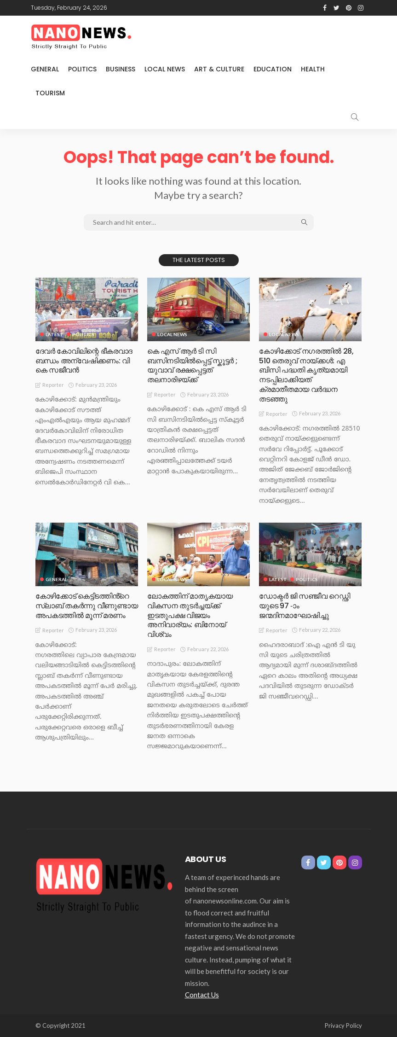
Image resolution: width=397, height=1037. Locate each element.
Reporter (53, 385)
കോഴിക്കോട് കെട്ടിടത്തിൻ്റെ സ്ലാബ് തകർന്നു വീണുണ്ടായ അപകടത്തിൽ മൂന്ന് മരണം (86, 606)
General (45, 69)
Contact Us (202, 994)
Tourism (50, 93)
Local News (164, 69)
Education (272, 69)
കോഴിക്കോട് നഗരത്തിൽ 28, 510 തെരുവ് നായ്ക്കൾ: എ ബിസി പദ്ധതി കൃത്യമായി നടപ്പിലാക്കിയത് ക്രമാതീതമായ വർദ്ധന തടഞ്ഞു (306, 375)
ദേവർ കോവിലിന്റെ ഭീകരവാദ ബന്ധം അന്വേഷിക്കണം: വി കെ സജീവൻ (83, 361)
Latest (54, 334)
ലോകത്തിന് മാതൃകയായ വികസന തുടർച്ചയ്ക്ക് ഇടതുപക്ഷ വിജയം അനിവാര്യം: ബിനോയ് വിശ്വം (190, 615)
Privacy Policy (343, 1025)
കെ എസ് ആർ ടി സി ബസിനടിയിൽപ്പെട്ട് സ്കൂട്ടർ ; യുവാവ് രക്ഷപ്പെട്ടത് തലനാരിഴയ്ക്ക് (192, 365)
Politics (82, 69)
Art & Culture (219, 69)
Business (120, 69)
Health (313, 69)
